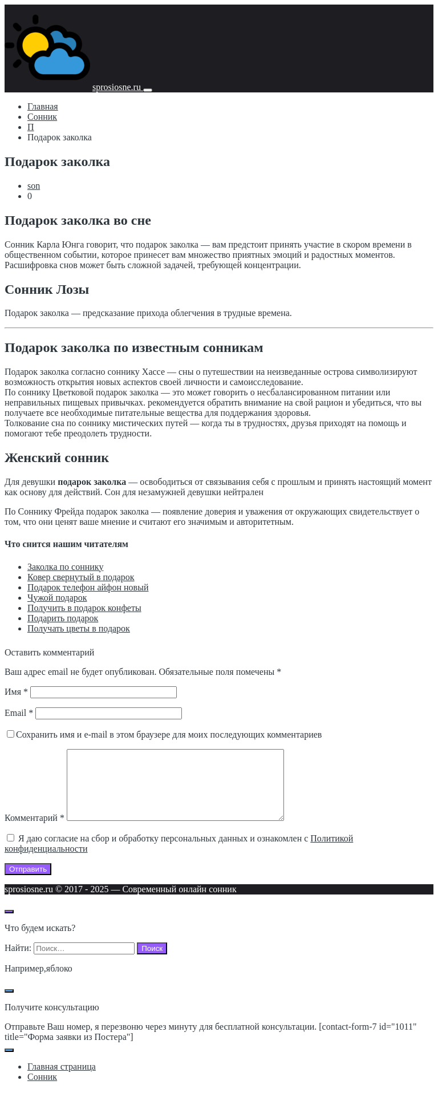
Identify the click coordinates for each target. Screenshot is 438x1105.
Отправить (28, 883)
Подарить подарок (62, 618)
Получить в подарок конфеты (84, 608)
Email (19, 713)
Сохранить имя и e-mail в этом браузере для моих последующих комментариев (169, 734)
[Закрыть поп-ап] (9, 1004)
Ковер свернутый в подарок (81, 577)
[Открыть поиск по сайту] (9, 925)
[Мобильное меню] (147, 90)
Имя (16, 692)
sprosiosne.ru (117, 87)
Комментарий (34, 831)
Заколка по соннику (65, 567)
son (33, 186)
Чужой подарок (57, 597)
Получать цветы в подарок (78, 628)
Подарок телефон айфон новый (87, 587)
